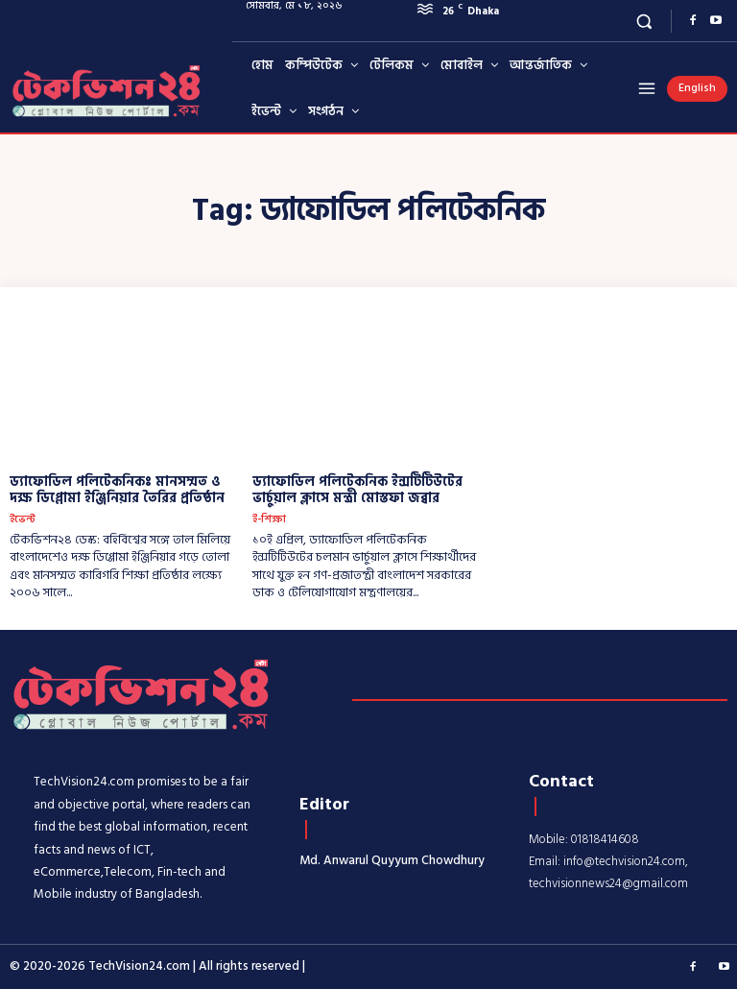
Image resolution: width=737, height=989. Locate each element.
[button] (644, 20)
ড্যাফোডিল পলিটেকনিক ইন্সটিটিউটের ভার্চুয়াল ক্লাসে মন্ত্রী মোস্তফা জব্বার (357, 489)
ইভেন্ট (23, 520)
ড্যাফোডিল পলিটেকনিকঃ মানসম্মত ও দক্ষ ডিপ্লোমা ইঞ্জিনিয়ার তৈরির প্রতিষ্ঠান (117, 489)
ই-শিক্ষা (269, 520)
